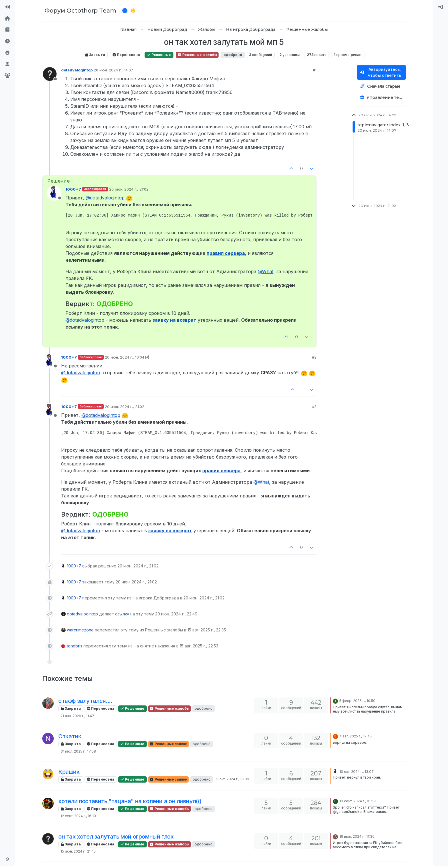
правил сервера (226, 253)
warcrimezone (80, 629)
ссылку (122, 613)
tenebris (74, 645)
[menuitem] (440, 6)
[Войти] (440, 6)
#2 (314, 357)
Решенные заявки (168, 744)
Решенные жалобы (197, 55)
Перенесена (126, 55)
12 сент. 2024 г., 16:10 (78, 816)
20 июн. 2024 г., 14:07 (113, 70)
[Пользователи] (7, 64)
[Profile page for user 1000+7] (54, 193)
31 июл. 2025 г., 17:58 (78, 751)
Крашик (69, 771)
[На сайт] (7, 6)
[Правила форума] (7, 29)
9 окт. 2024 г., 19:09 (232, 779)
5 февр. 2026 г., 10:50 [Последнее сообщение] (357, 701)
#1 (315, 70)
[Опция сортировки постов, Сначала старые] (381, 86)
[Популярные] (7, 52)
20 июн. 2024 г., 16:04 (124, 357)
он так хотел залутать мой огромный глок (115, 836)
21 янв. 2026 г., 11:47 (77, 716)
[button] (7, 859)
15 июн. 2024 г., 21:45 (78, 851)
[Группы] (7, 75)
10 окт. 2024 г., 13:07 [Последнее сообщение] (356, 771)
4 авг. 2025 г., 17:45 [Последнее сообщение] (355, 736)
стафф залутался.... (85, 700)
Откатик (69, 736)
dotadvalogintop (77, 70)
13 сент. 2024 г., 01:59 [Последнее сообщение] (357, 801)
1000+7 (73, 189)
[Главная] (7, 18)
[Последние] (7, 41)
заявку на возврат (174, 320)
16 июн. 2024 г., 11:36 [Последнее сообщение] (357, 836)
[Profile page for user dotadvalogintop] (50, 74)
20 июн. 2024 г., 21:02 (129, 189)
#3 (314, 406)
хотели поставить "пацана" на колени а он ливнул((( (129, 801)
